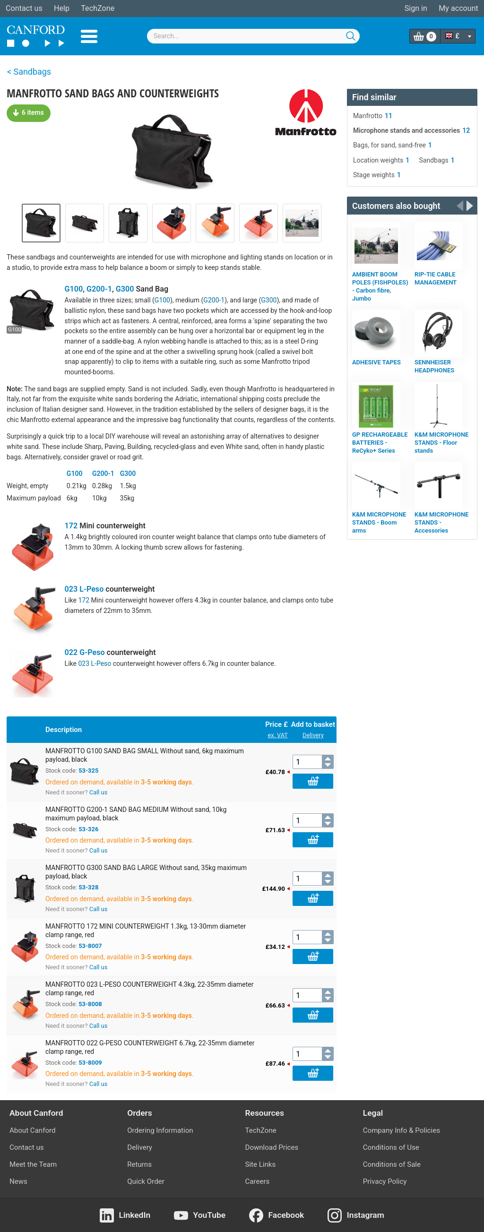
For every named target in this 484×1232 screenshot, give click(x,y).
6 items (28, 112)
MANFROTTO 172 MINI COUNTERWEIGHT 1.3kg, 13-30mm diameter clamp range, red (145, 930)
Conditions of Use (391, 1147)
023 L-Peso (84, 589)
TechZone (97, 8)
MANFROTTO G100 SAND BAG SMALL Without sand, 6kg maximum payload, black (144, 755)
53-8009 (90, 1062)
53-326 (88, 829)
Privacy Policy (385, 1181)
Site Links (260, 1164)
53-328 (88, 887)
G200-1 (99, 288)
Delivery (313, 735)
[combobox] (253, 36)
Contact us (24, 8)
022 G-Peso (85, 652)
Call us (98, 792)
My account (458, 8)
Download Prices (272, 1147)
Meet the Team (33, 1164)
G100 (74, 288)
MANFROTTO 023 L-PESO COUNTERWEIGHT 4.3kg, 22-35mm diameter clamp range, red (149, 989)
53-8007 (90, 945)
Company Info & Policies (401, 1130)
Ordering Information (160, 1130)
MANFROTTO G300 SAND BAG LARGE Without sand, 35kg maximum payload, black (146, 872)
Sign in (416, 8)
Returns (139, 1164)
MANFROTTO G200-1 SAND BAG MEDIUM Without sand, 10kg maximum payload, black (135, 814)
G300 (125, 288)
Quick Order (145, 1181)
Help (61, 8)
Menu (89, 36)
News (18, 1181)
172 (71, 525)
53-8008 (90, 1004)
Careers (257, 1181)
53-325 (88, 770)
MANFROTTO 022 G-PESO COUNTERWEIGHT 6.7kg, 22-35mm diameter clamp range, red (150, 1047)
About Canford (32, 1130)
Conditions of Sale (392, 1164)
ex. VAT (277, 735)
